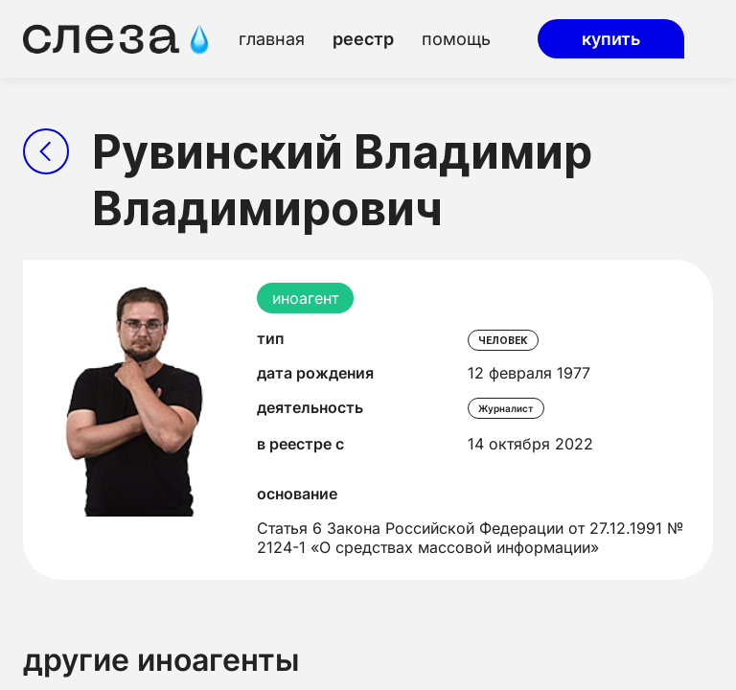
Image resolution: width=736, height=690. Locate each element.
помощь (456, 39)
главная (272, 39)
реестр (363, 39)
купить (611, 39)
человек (503, 340)
